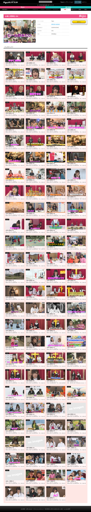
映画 (86, 9)
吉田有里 (58, 24)
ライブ (55, 9)
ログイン (79, 21)
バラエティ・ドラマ (45, 9)
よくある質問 (67, 509)
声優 (66, 9)
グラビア (35, 9)
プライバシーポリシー (38, 509)
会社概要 (23, 509)
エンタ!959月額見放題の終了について (45, 5)
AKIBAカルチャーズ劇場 (76, 9)
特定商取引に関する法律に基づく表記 (54, 509)
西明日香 (53, 24)
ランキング (15, 9)
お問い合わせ (29, 509)
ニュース (25, 9)
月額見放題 (5, 9)
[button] (34, 21)
